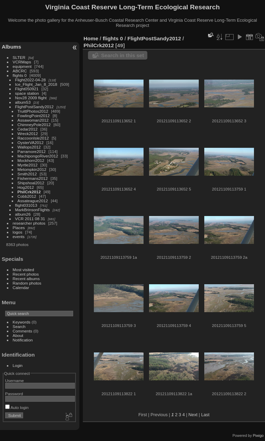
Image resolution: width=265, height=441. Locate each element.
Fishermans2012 (33, 178)
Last (205, 414)
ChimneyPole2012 (34, 124)
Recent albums (26, 278)
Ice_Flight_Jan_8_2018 (36, 84)
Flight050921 (27, 88)
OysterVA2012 (31, 142)
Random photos (27, 283)
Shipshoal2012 (31, 183)
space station (27, 93)
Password (14, 393)
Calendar (21, 287)
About (18, 335)
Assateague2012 (33, 200)
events (19, 236)
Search (19, 326)
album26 (23, 214)
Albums (11, 47)
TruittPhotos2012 (33, 111)
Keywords (22, 322)
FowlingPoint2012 (34, 115)
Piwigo (258, 435)
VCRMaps (22, 62)
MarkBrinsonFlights (32, 209)
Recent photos (26, 274)
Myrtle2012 (28, 165)
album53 (23, 102)
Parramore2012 (32, 151)
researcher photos (29, 223)
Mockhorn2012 (31, 160)
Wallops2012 (29, 147)
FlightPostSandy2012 (34, 106)
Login (18, 365)
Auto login (17, 407)
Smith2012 (27, 174)
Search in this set (122, 55)
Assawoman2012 (33, 120)
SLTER (19, 57)
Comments (22, 331)
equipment (22, 66)
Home (91, 38)
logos (17, 232)
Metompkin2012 (32, 169)
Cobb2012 (27, 196)
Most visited (23, 269)
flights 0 (20, 75)
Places (19, 227)
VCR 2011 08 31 (30, 218)
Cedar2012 (28, 129)
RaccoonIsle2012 (33, 138)
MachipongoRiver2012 (38, 156)
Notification (23, 340)
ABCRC (20, 71)
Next (192, 414)
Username (14, 380)
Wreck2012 (28, 133)
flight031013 (26, 205)
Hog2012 (26, 187)
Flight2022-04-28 (30, 80)
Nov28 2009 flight (31, 97)
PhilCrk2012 (29, 191)
